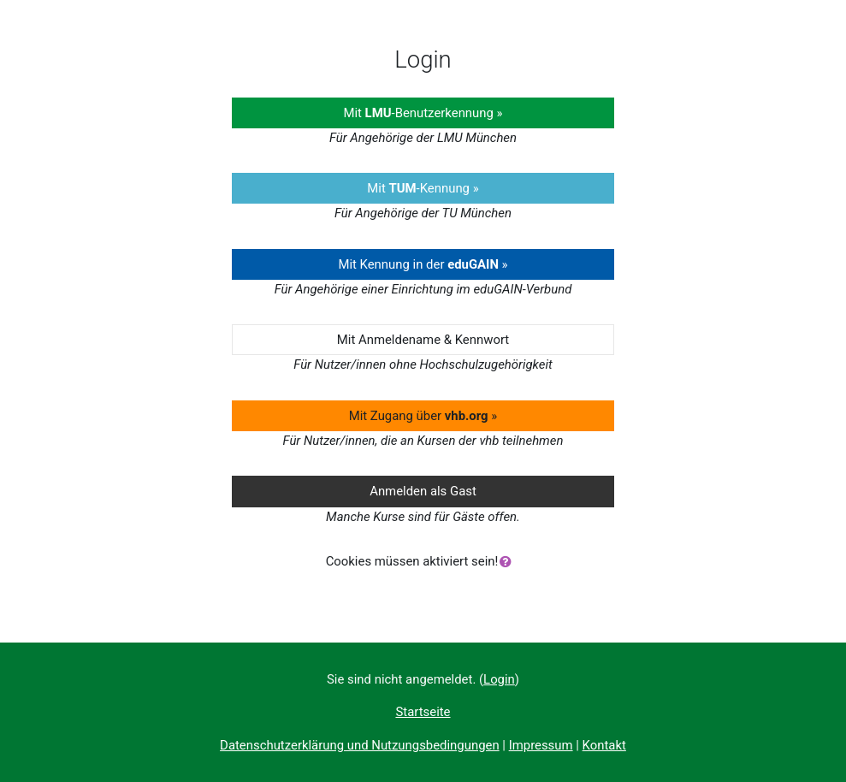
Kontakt (604, 745)
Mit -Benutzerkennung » (422, 113)
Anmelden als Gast (423, 491)
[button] (509, 562)
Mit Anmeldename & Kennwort (423, 339)
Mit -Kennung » (422, 188)
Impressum (541, 745)
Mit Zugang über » (423, 416)
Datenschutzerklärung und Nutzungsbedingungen (360, 745)
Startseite (422, 712)
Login (499, 679)
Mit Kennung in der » (422, 264)
